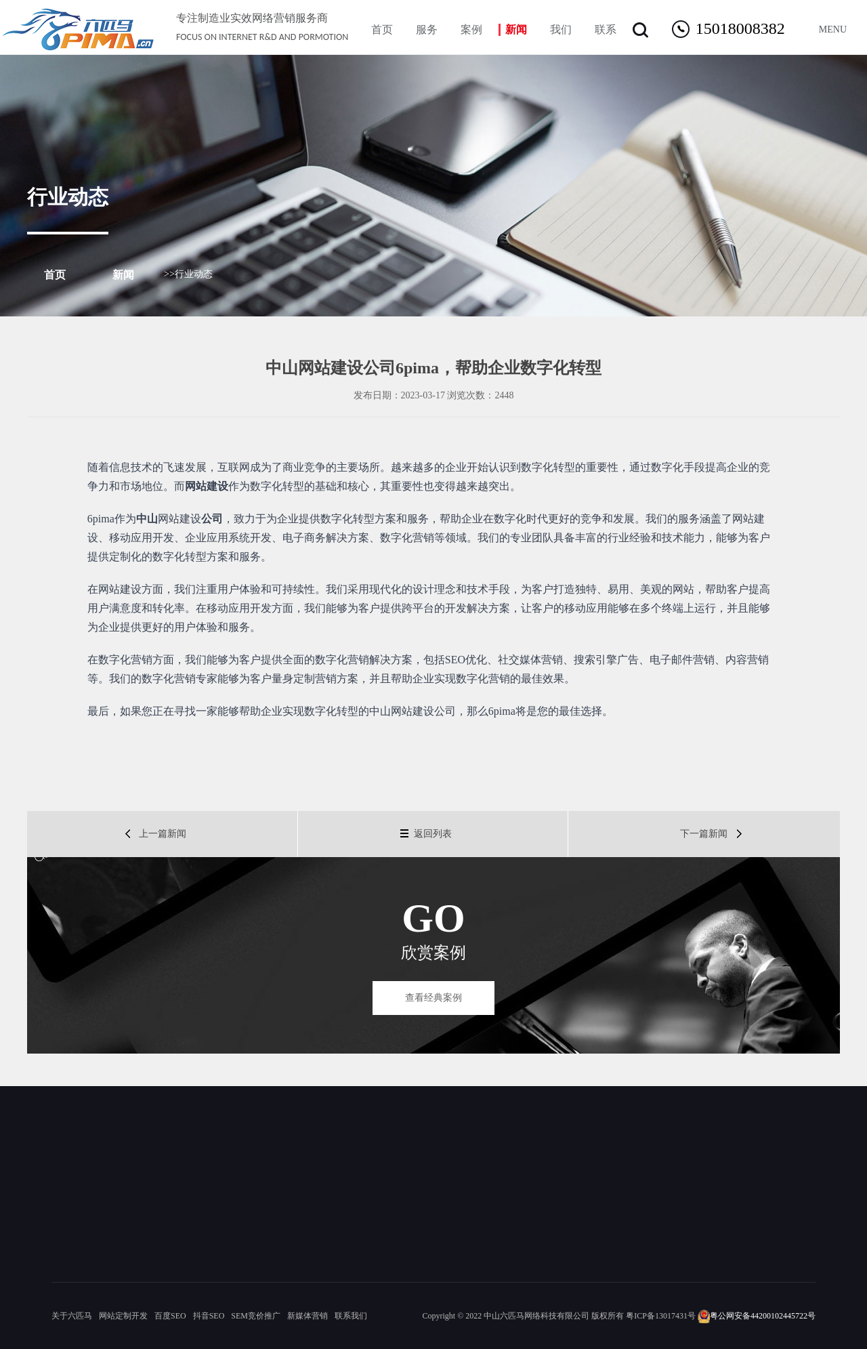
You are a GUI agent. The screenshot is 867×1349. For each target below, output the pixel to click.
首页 (55, 275)
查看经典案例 (433, 998)
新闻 (123, 275)
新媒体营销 (307, 1316)
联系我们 (351, 1316)
